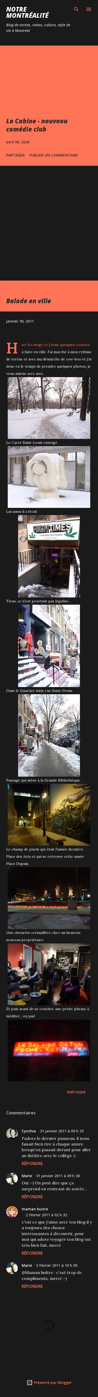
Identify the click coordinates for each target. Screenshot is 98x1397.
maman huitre (35, 1209)
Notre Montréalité (27, 12)
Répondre (32, 1163)
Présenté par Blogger (49, 1382)
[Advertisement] (49, 217)
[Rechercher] (76, 9)
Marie (27, 1175)
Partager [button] (15, 155)
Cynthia (29, 1131)
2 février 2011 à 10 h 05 (56, 1265)
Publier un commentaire (53, 155)
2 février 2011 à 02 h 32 (46, 1214)
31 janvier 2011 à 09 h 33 (62, 1131)
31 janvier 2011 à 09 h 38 (58, 1175)
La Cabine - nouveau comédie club (37, 125)
